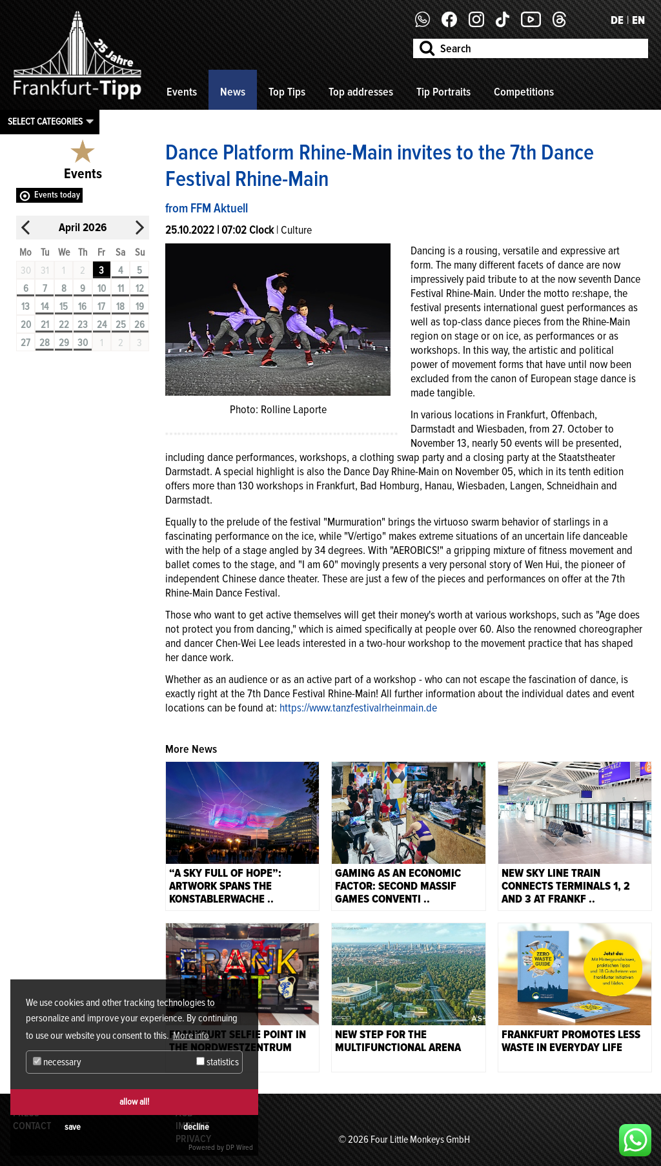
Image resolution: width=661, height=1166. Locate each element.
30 (82, 342)
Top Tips (287, 92)
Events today (57, 194)
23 (82, 324)
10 (101, 288)
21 (45, 324)
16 (82, 306)
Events (182, 92)
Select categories (45, 121)
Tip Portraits (443, 92)
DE (617, 20)
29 (64, 342)
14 (44, 306)
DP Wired (239, 1147)
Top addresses (361, 92)
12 (140, 288)
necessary (57, 1062)
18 (120, 306)
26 (139, 324)
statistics (217, 1062)
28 (44, 342)
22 (64, 324)
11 (120, 288)
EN (638, 20)
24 (102, 324)
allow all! (134, 1101)
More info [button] (191, 1035)
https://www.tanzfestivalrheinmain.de (358, 708)
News (232, 92)
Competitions (524, 92)
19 (140, 306)
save (73, 1126)
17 (101, 306)
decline (196, 1126)
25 (121, 324)
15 (63, 306)
